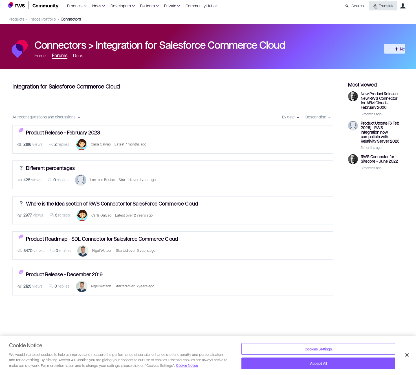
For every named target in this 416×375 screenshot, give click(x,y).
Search (357, 5)
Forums (59, 55)
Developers (121, 5)
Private (170, 5)
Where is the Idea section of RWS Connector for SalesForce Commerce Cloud (112, 203)
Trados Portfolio (42, 18)
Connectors (71, 18)
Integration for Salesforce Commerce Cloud (190, 44)
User (403, 6)
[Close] (407, 355)
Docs (78, 55)
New (395, 48)
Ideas (96, 5)
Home (40, 55)
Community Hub (199, 5)
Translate (383, 6)
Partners (147, 5)
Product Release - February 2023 (63, 132)
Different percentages (50, 168)
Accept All (318, 363)
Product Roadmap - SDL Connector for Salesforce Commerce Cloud (102, 238)
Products (75, 5)
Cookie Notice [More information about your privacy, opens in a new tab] (187, 365)
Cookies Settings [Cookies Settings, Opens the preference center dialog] (318, 349)
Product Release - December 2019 (64, 274)
